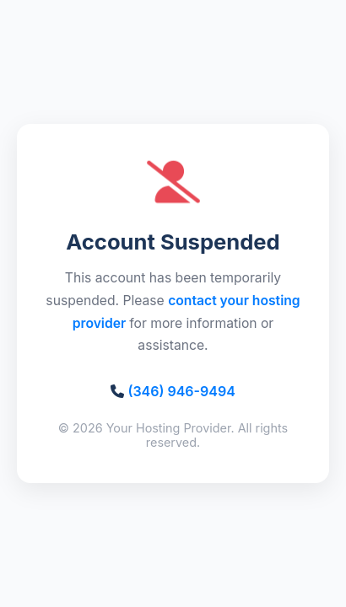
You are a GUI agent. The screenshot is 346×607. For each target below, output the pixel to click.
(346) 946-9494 (181, 391)
